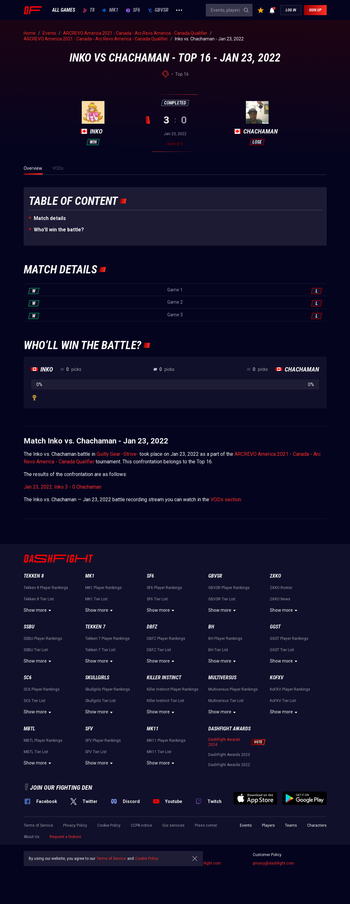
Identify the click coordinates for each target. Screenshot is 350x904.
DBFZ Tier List (159, 650)
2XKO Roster (281, 588)
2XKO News (280, 599)
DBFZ (152, 627)
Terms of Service (38, 825)
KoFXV (276, 678)
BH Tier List (218, 650)
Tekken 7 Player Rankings (107, 638)
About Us (31, 837)
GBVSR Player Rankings (229, 588)
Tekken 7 (95, 627)
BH (211, 627)
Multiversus (222, 678)
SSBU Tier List (36, 650)
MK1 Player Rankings (103, 588)
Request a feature (65, 837)
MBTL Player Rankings (43, 740)
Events (246, 825)
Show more (38, 610)
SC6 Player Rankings (42, 689)
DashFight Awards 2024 (224, 742)
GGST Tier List (282, 650)
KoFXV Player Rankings (290, 689)
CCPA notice (141, 825)
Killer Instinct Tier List (165, 701)
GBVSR (158, 10)
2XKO (275, 576)
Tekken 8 (34, 576)
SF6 (133, 10)
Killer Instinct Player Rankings (173, 689)
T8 (89, 10)
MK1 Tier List (96, 599)
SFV (89, 729)
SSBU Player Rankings (43, 638)
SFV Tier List (96, 752)
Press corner (206, 825)
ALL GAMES (63, 10)
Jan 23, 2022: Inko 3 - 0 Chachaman (62, 487)
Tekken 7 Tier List (100, 650)
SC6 (28, 678)
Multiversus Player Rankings (233, 689)
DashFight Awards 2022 (229, 765)
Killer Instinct (164, 678)
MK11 (152, 729)
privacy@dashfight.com (273, 863)
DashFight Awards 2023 (229, 754)
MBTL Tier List (36, 752)
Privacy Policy (75, 825)
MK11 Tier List (159, 752)
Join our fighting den (61, 787)
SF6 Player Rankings (164, 588)
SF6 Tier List (157, 599)
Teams (291, 825)
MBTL (29, 729)
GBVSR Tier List (221, 599)
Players (268, 825)
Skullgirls (97, 678)
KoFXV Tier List (283, 701)
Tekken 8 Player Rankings (46, 588)
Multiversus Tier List (226, 701)
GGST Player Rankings (289, 638)
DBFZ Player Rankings (166, 638)
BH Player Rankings (225, 638)
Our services (173, 825)
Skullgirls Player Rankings (107, 689)
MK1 (110, 10)
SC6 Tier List (34, 701)
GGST (275, 627)
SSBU (29, 627)
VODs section (226, 500)
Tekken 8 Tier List (39, 599)
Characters (317, 825)
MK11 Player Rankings (166, 740)
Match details (50, 218)
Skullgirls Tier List (100, 701)
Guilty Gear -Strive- (117, 454)
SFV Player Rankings (103, 740)
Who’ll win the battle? (59, 230)
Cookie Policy (109, 825)
